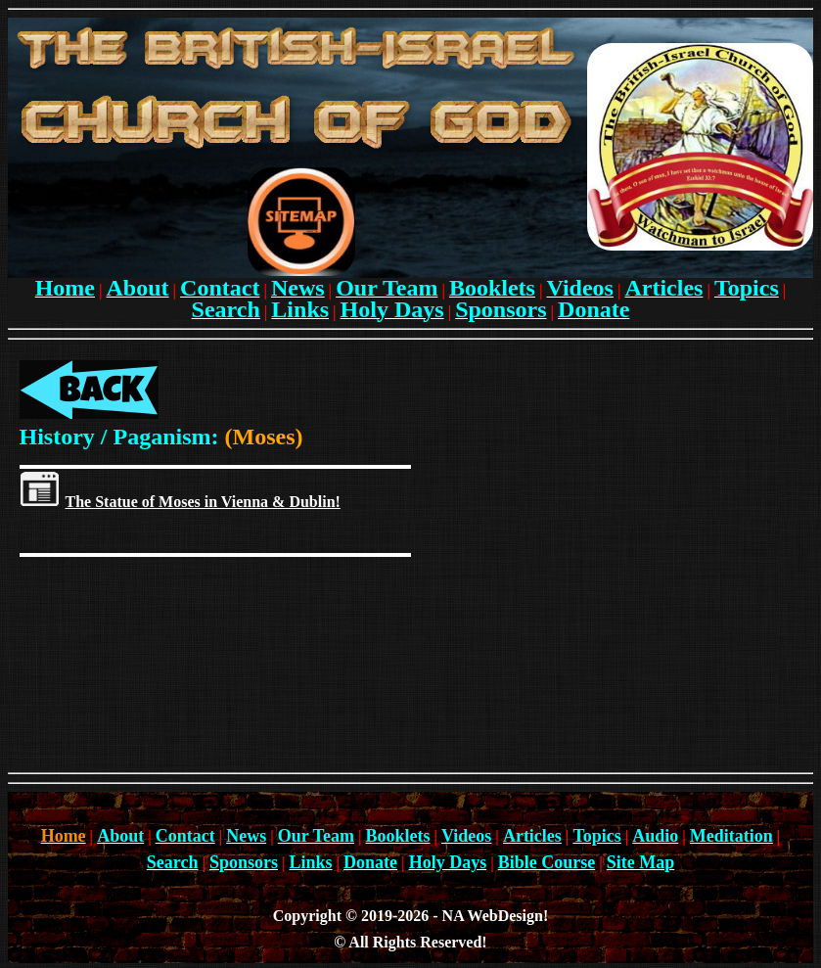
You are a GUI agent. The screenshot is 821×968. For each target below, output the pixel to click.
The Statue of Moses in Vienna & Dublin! (203, 501)
